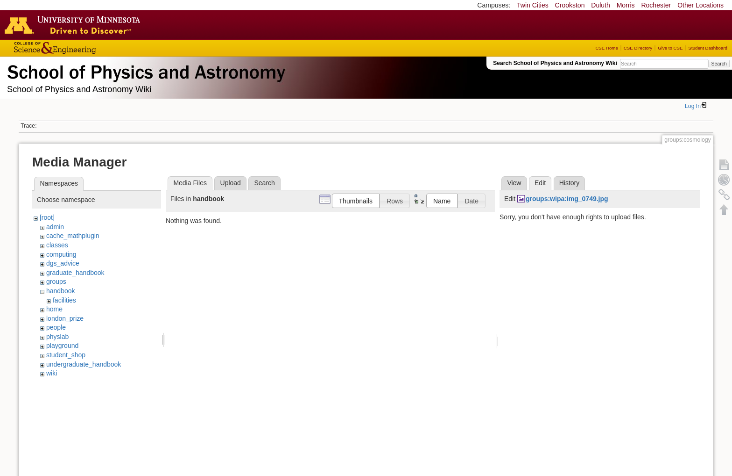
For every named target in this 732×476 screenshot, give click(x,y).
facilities (64, 300)
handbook (60, 291)
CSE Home (606, 47)
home (54, 309)
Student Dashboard (708, 47)
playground (62, 345)
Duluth (600, 5)
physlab (57, 336)
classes (57, 245)
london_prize (65, 318)
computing (61, 254)
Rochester (656, 5)
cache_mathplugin (72, 235)
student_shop (65, 355)
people (56, 327)
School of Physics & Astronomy (144, 70)
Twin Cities (533, 5)
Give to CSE (670, 47)
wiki (51, 373)
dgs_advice (62, 263)
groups (56, 281)
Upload (230, 183)
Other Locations (700, 5)
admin (55, 227)
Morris (626, 5)
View (514, 183)
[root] (47, 217)
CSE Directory (638, 47)
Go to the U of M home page (74, 24)
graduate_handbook (75, 272)
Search (718, 63)
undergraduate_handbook (83, 364)
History (569, 183)
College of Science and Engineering (84, 48)
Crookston (570, 5)
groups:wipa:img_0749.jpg (567, 198)
